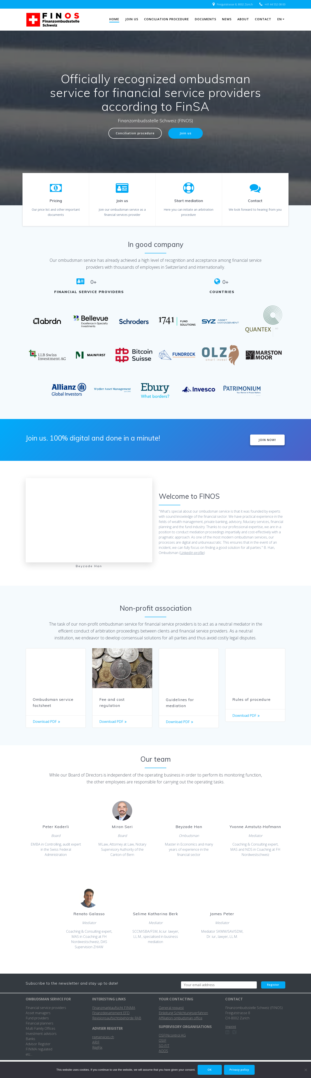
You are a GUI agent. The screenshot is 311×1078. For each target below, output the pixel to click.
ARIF (96, 1042)
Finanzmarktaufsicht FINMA (113, 1007)
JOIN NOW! (267, 440)
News (227, 19)
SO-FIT (164, 1045)
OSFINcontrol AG (172, 1035)
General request (171, 1007)
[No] (305, 1070)
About (243, 19)
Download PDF (45, 721)
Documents (205, 19)
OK (210, 1070)
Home (114, 19)
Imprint (230, 1026)
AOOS (163, 1050)
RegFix (97, 1047)
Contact (263, 19)
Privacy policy (239, 1070)
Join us (131, 19)
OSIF (162, 1040)
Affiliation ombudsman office (180, 1018)
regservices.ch (103, 1037)
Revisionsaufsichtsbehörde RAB (116, 1018)
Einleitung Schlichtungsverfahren (183, 1013)
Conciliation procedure (166, 19)
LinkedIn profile (192, 552)
